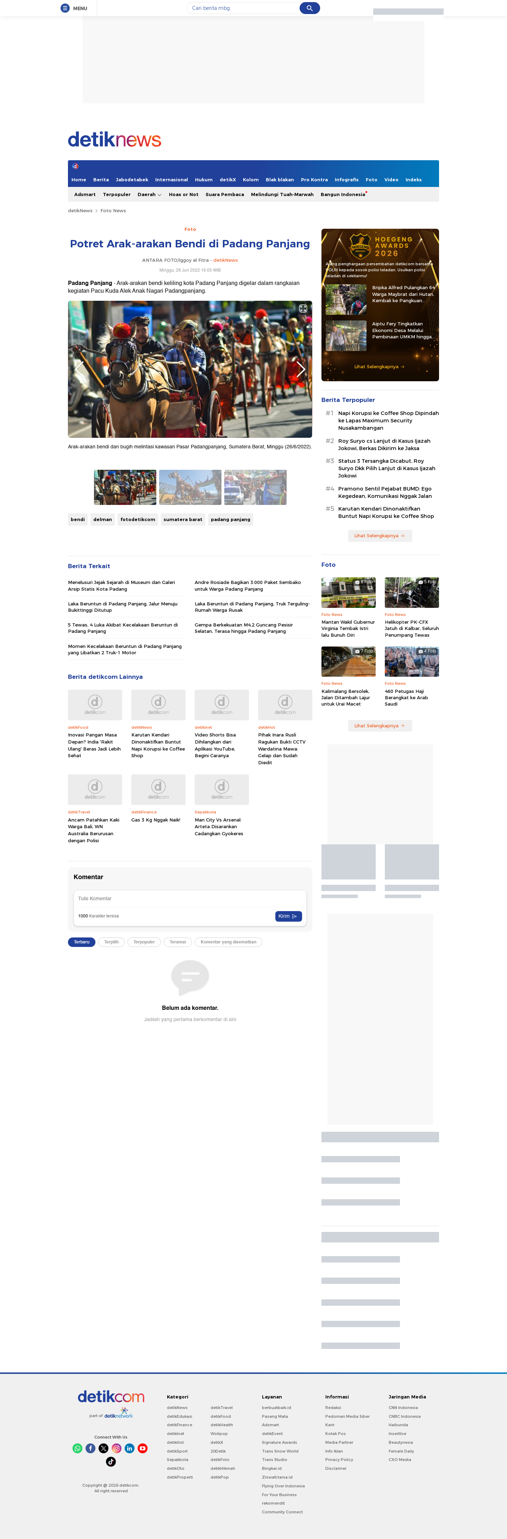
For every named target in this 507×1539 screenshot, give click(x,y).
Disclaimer (335, 1468)
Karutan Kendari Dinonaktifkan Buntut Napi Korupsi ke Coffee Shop (158, 745)
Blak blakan (280, 179)
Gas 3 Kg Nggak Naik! (155, 820)
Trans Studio (274, 1459)
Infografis (347, 179)
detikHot (175, 1442)
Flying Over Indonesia (283, 1485)
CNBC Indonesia (405, 1416)
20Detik (218, 1451)
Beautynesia (401, 1442)
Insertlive (397, 1433)
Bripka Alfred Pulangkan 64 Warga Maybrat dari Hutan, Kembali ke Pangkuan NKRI (403, 294)
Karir (329, 1424)
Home (78, 179)
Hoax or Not (184, 194)
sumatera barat (183, 519)
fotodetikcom (137, 519)
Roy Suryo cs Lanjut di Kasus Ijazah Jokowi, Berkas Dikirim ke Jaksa (384, 445)
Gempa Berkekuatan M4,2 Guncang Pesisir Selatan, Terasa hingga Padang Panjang (244, 628)
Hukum (204, 179)
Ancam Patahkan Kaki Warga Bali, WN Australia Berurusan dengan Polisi (93, 830)
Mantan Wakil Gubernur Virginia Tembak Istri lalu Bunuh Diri (348, 628)
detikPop (220, 1477)
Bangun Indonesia (343, 194)
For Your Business (279, 1494)
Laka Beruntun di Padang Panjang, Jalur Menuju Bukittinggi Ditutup (122, 607)
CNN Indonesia (403, 1407)
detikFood (221, 1416)
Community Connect (282, 1511)
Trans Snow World (280, 1451)
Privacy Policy (339, 1459)
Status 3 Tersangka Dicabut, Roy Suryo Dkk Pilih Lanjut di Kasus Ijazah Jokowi (387, 468)
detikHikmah (223, 1468)
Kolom (251, 179)
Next (301, 369)
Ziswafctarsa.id (277, 1477)
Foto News (113, 210)
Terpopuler (117, 194)
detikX (228, 179)
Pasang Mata (275, 1416)
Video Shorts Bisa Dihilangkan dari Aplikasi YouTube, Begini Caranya (215, 745)
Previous (79, 369)
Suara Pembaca (225, 194)
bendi (78, 519)
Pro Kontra (314, 179)
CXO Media (400, 1459)
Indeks (414, 179)
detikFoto (220, 1459)
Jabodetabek (132, 179)
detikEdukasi (179, 1416)
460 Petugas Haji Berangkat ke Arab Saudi (406, 697)
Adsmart (85, 194)
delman (102, 519)
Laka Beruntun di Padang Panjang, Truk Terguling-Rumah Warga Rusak (252, 607)
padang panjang (230, 519)
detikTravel (222, 1407)
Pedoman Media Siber (347, 1416)
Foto (371, 179)
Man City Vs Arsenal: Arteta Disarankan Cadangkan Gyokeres (219, 826)
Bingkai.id (272, 1468)
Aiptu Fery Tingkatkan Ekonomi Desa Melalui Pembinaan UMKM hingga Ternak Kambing (402, 330)
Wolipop (219, 1433)
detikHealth (222, 1424)
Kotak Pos (335, 1433)
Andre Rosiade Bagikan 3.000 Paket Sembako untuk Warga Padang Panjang (248, 585)
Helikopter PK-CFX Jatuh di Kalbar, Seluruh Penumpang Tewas (412, 628)
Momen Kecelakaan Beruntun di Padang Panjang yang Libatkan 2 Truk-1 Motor (125, 649)
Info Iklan (334, 1451)
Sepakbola (177, 1459)
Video (391, 179)
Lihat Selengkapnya (379, 366)
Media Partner (339, 1442)
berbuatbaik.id (276, 1407)
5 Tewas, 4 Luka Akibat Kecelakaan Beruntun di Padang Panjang (123, 628)
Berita (101, 179)
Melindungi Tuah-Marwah (282, 194)
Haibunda (398, 1424)
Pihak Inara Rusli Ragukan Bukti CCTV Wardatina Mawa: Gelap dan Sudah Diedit (282, 748)
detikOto (175, 1468)
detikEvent (272, 1433)
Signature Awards (279, 1442)
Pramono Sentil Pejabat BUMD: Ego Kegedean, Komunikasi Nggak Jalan (385, 492)
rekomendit (273, 1503)
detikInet (175, 1433)
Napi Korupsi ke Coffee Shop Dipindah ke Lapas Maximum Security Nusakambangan (388, 420)
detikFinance (179, 1424)
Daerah (150, 194)
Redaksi (333, 1407)
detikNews (80, 210)
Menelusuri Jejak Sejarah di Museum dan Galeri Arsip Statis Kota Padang (121, 585)
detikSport (177, 1451)
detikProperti (180, 1477)
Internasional (171, 179)
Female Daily (401, 1451)
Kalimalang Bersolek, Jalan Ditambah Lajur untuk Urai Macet (345, 697)
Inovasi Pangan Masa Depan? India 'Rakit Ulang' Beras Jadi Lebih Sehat (94, 745)
